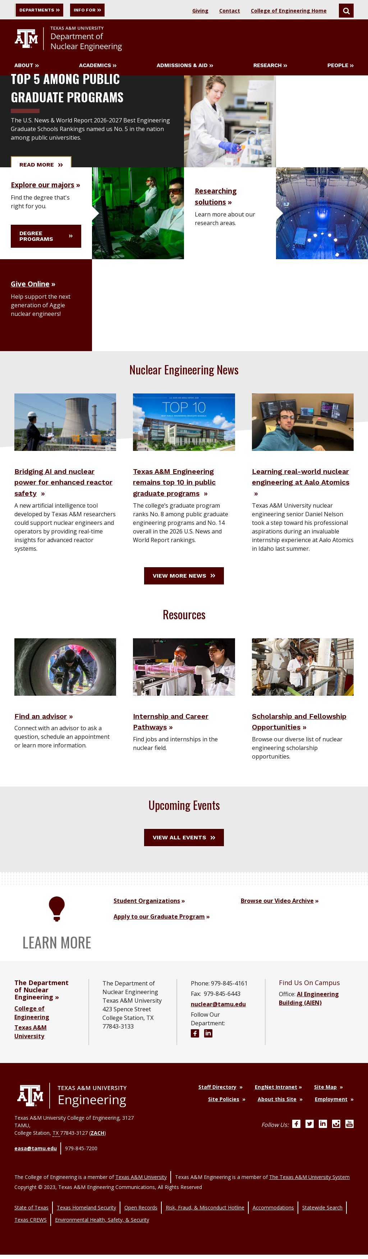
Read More (41, 166)
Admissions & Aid (185, 67)
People (340, 67)
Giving (200, 10)
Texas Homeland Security (86, 1219)
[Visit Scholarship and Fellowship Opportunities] (303, 679)
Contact (229, 10)
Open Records (140, 1219)
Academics (97, 67)
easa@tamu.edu (35, 1170)
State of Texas (31, 1219)
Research (270, 67)
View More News (184, 588)
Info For (107, 9)
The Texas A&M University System (309, 1193)
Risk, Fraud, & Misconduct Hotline (205, 1219)
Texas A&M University (141, 1193)
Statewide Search (322, 1219)
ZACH (97, 1156)
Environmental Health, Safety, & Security (102, 1226)
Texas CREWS (30, 1226)
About (26, 67)
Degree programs (46, 244)
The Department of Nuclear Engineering (41, 1013)
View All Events (184, 861)
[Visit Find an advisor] (65, 679)
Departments (44, 9)
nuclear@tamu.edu (218, 1028)
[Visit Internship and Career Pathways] (184, 679)
